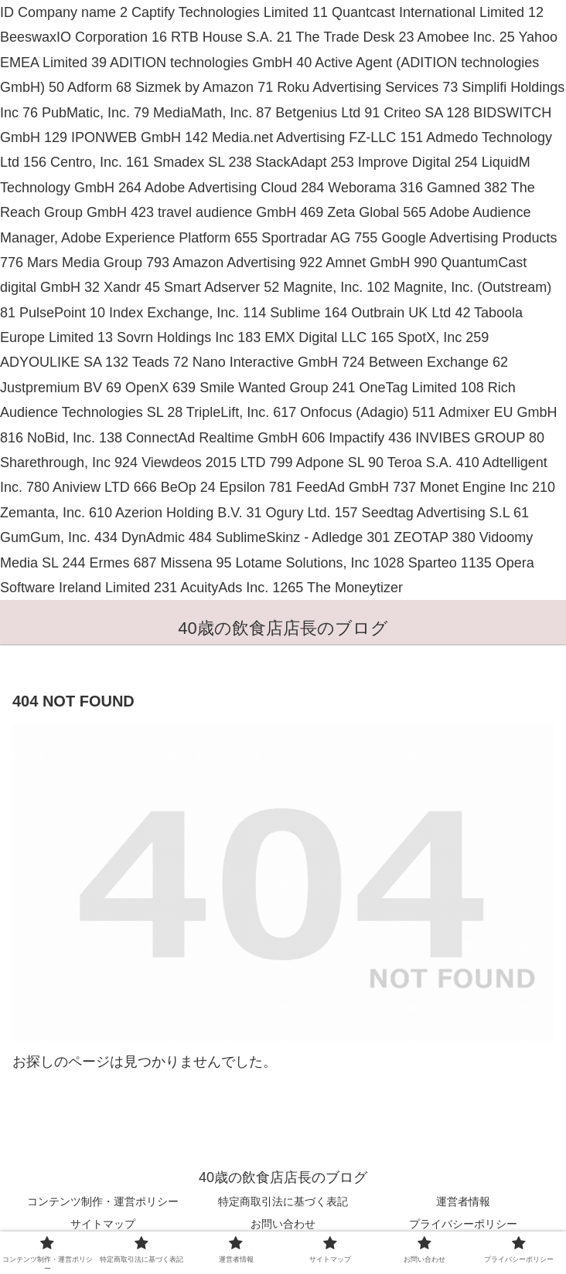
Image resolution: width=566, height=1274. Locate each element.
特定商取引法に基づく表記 (283, 1201)
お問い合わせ (283, 1224)
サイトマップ (102, 1224)
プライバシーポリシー (463, 1224)
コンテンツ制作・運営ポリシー (103, 1201)
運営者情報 (463, 1201)
